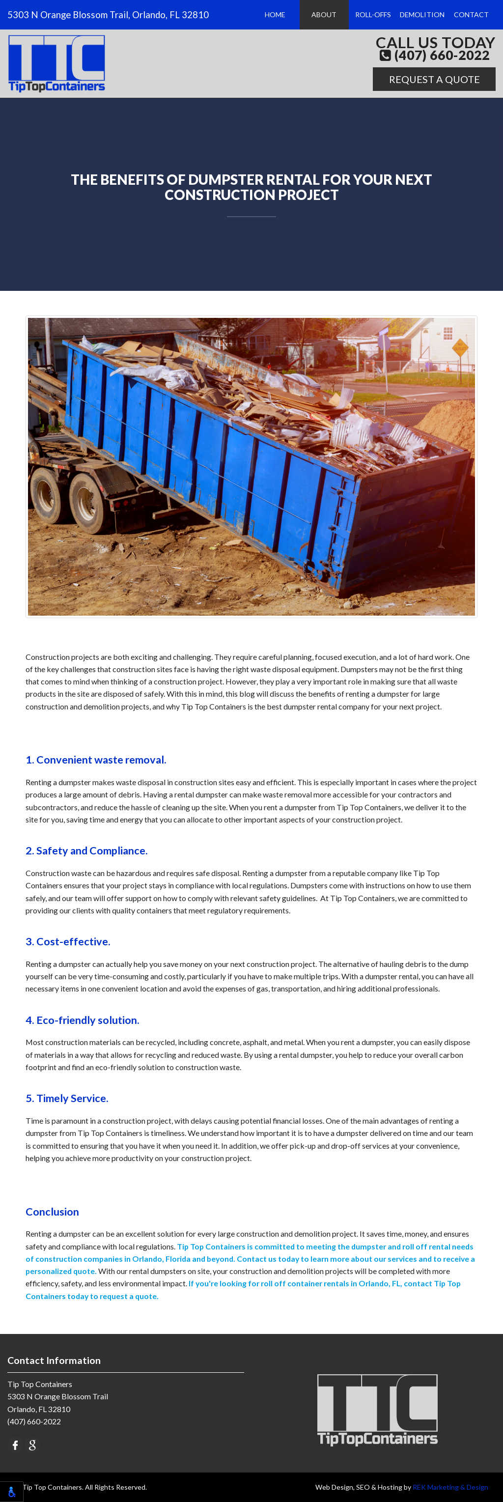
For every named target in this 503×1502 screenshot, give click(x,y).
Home (276, 14)
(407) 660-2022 (435, 55)
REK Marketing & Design (450, 1487)
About (324, 14)
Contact (471, 14)
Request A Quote (434, 79)
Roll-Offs (373, 14)
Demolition (422, 14)
